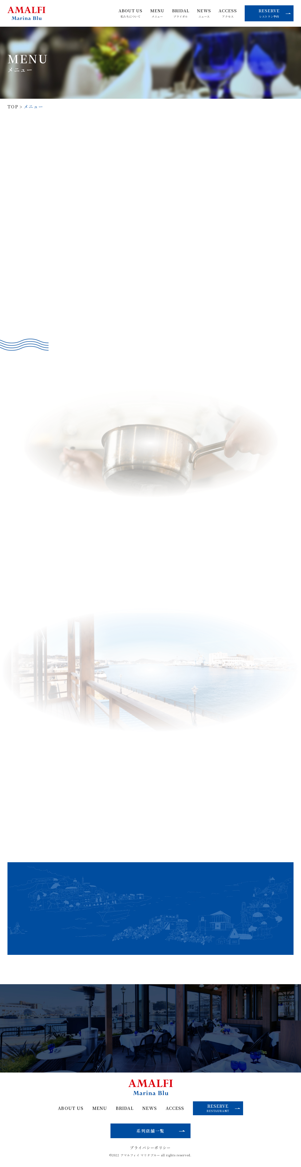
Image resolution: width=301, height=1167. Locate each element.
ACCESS (228, 13)
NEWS (204, 13)
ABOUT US (130, 13)
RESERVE (275, 13)
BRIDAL (180, 13)
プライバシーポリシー (150, 1148)
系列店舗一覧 (150, 1131)
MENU (157, 13)
